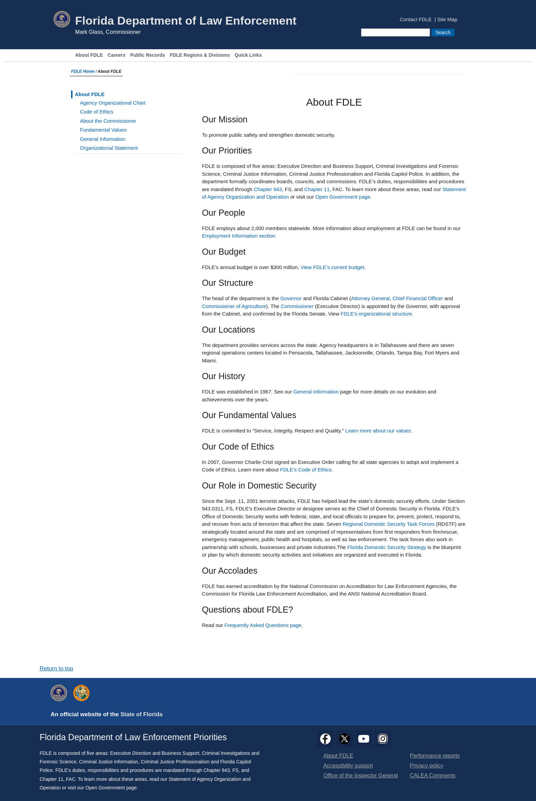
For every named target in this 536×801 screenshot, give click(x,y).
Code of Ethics (96, 112)
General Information (102, 139)
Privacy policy (426, 766)
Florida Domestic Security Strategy (386, 547)
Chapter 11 (317, 189)
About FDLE (89, 55)
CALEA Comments (432, 775)
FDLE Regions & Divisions (200, 55)
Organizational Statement (109, 148)
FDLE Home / (84, 71)
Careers (116, 55)
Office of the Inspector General (360, 775)
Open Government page (343, 197)
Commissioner (297, 306)
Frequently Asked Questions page (263, 625)
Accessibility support (348, 766)
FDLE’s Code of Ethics (306, 469)
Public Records (147, 55)
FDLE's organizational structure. (376, 314)
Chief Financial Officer (418, 298)
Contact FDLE (415, 19)
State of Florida (141, 714)
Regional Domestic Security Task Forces (388, 524)
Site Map (447, 19)
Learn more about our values (378, 430)
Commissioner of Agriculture (234, 306)
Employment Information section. (239, 236)
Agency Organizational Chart (113, 103)
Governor (291, 298)
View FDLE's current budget (332, 267)
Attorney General (370, 298)
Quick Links (248, 55)
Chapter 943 (268, 189)
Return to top (56, 668)
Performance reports (435, 756)
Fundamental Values (103, 130)
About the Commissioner (108, 121)
